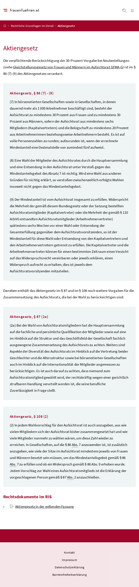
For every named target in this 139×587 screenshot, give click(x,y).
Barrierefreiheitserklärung (69, 575)
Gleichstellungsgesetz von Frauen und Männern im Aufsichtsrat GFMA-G (68, 67)
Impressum (69, 560)
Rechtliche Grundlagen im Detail (32, 26)
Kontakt (69, 552)
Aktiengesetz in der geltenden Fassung (42, 506)
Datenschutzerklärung (69, 567)
